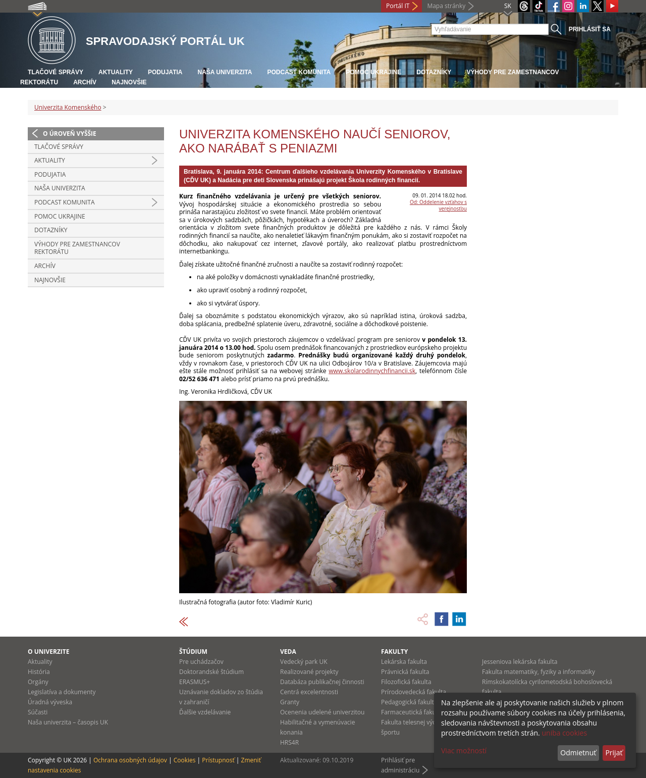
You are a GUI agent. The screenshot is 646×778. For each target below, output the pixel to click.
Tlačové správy (55, 72)
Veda (288, 651)
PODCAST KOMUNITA (299, 72)
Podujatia (165, 72)
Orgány (38, 682)
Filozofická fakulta (406, 682)
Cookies (185, 760)
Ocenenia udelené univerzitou (322, 712)
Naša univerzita (224, 72)
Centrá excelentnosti (309, 692)
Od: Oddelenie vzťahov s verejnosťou (438, 205)
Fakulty (394, 651)
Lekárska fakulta (404, 661)
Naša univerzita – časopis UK (68, 722)
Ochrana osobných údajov (130, 760)
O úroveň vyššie (69, 133)
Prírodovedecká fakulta (413, 692)
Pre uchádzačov (201, 661)
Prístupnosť (218, 760)
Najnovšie (129, 82)
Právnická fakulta (405, 671)
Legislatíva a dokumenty (62, 692)
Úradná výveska (50, 702)
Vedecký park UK (304, 661)
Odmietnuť (578, 752)
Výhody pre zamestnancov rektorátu (77, 248)
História (39, 671)
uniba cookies (564, 733)
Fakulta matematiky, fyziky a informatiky (538, 671)
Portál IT (397, 6)
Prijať (613, 752)
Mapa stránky (446, 6)
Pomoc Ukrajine (373, 72)
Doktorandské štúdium (211, 671)
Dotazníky (433, 72)
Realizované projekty (309, 671)
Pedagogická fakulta (409, 702)
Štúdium (193, 651)
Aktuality (115, 72)
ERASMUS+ (194, 682)
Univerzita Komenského (67, 107)
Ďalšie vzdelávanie (205, 712)
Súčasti (37, 712)
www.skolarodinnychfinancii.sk (372, 371)
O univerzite (49, 651)
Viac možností (464, 750)
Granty (289, 702)
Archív (84, 82)
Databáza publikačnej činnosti (322, 682)
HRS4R (289, 742)
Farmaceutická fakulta (412, 712)
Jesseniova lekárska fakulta (519, 661)
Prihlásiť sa (590, 29)
